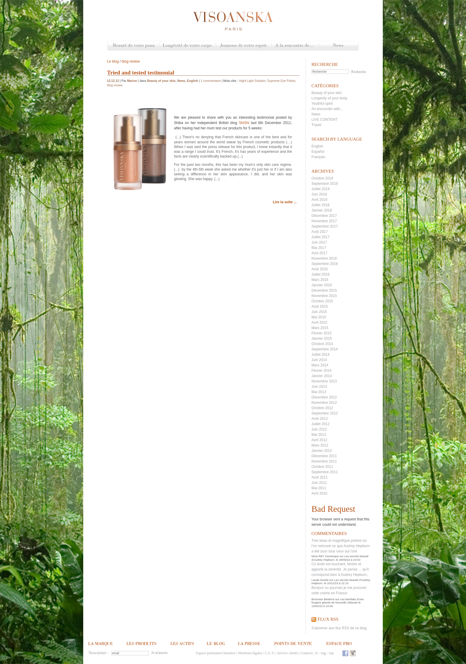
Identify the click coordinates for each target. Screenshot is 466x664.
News (338, 46)
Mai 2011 (318, 488)
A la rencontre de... (295, 46)
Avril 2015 (319, 322)
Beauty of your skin (326, 93)
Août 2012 (319, 419)
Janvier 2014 (321, 376)
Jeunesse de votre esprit (243, 46)
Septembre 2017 (324, 226)
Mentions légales (250, 653)
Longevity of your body (329, 98)
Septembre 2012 (324, 413)
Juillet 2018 (320, 205)
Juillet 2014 (320, 354)
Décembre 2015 (324, 290)
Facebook (345, 653)
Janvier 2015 (321, 338)
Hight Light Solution (252, 80)
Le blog (113, 61)
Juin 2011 (319, 483)
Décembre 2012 (324, 397)
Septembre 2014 (324, 349)
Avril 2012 (319, 440)
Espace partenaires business (215, 653)
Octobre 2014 (322, 344)
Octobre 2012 (322, 408)
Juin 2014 (319, 360)
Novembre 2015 (324, 296)
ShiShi (244, 123)
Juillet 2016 (320, 274)
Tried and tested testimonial (140, 72)
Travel (316, 125)
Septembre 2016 (324, 264)
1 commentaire (211, 80)
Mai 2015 (318, 317)
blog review (131, 61)
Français (318, 157)
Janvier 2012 (321, 451)
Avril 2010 (319, 493)
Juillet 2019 (320, 189)
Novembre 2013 (324, 381)
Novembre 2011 (324, 461)
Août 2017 (319, 232)
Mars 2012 (319, 445)
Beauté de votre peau (133, 46)
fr (316, 653)
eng (323, 653)
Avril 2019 (319, 200)
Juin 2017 (319, 242)
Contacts (306, 653)
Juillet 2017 (320, 237)
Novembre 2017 (324, 221)
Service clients (287, 653)
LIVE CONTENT (324, 119)
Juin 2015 (319, 312)
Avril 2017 (319, 253)
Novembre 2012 (324, 403)
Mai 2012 (318, 435)
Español (317, 152)
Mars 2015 (319, 328)
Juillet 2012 (320, 424)
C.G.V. (270, 653)
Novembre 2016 (324, 258)
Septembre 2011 (324, 472)
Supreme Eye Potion (281, 80)
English (317, 146)
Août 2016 (319, 269)
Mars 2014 (319, 365)
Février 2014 (321, 370)
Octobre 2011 (322, 467)
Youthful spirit (322, 103)
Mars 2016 (319, 280)
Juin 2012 (319, 429)
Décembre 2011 (324, 456)
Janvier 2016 (321, 285)
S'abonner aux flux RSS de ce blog (339, 628)
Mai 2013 (318, 392)
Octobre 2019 (322, 178)
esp (331, 653)
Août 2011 (319, 477)
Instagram (353, 653)
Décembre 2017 (324, 216)
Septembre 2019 (324, 184)
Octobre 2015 (322, 301)
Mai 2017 (318, 248)
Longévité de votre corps (187, 46)
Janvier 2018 (321, 210)
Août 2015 (319, 306)
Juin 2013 (319, 387)
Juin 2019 (319, 194)
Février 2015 (321, 333)
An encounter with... (327, 109)
